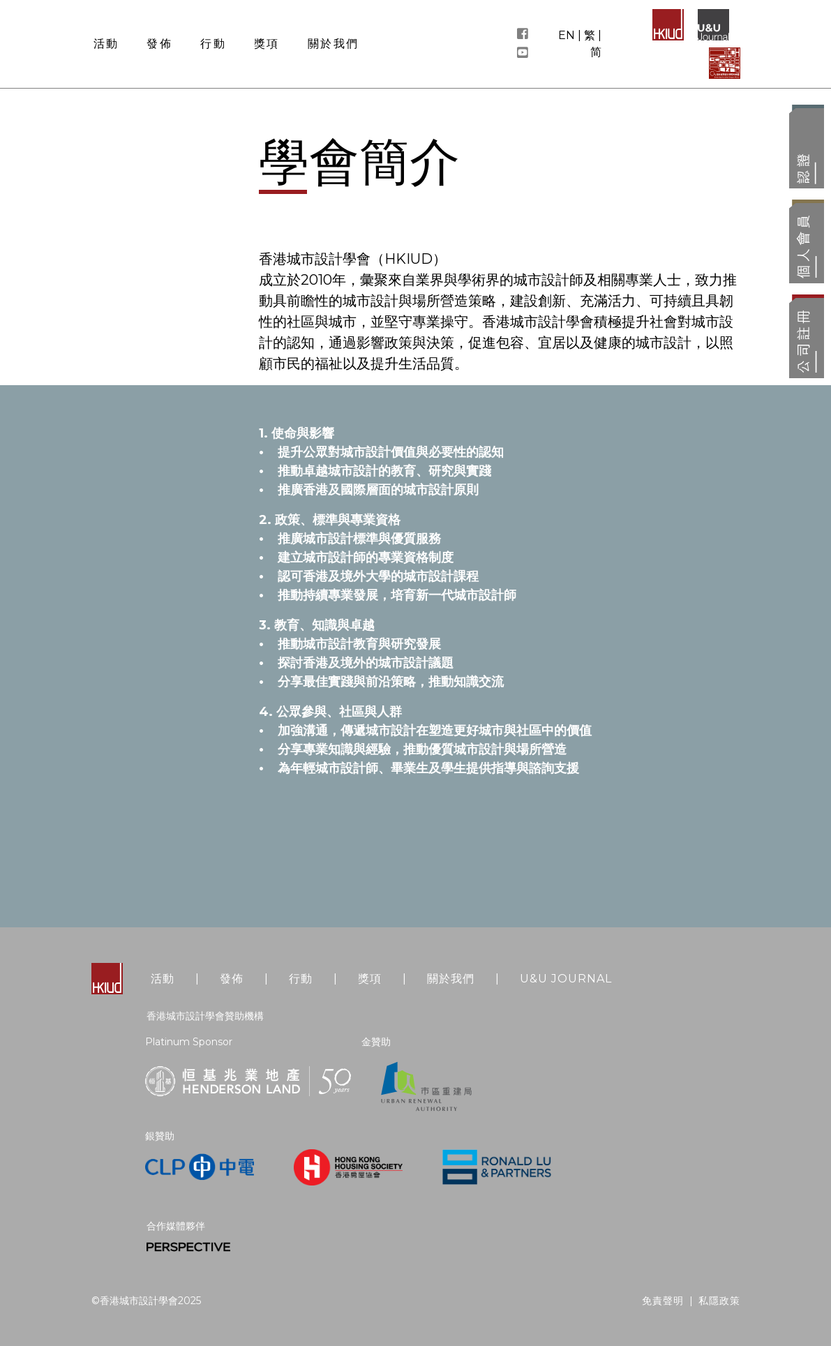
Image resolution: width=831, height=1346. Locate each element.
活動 (162, 978)
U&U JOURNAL (566, 978)
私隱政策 (719, 1300)
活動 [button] (106, 43)
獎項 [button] (267, 43)
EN (566, 35)
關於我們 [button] (333, 43)
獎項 (370, 978)
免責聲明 (663, 1300)
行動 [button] (213, 43)
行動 (301, 978)
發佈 (232, 978)
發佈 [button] (159, 43)
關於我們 (450, 978)
